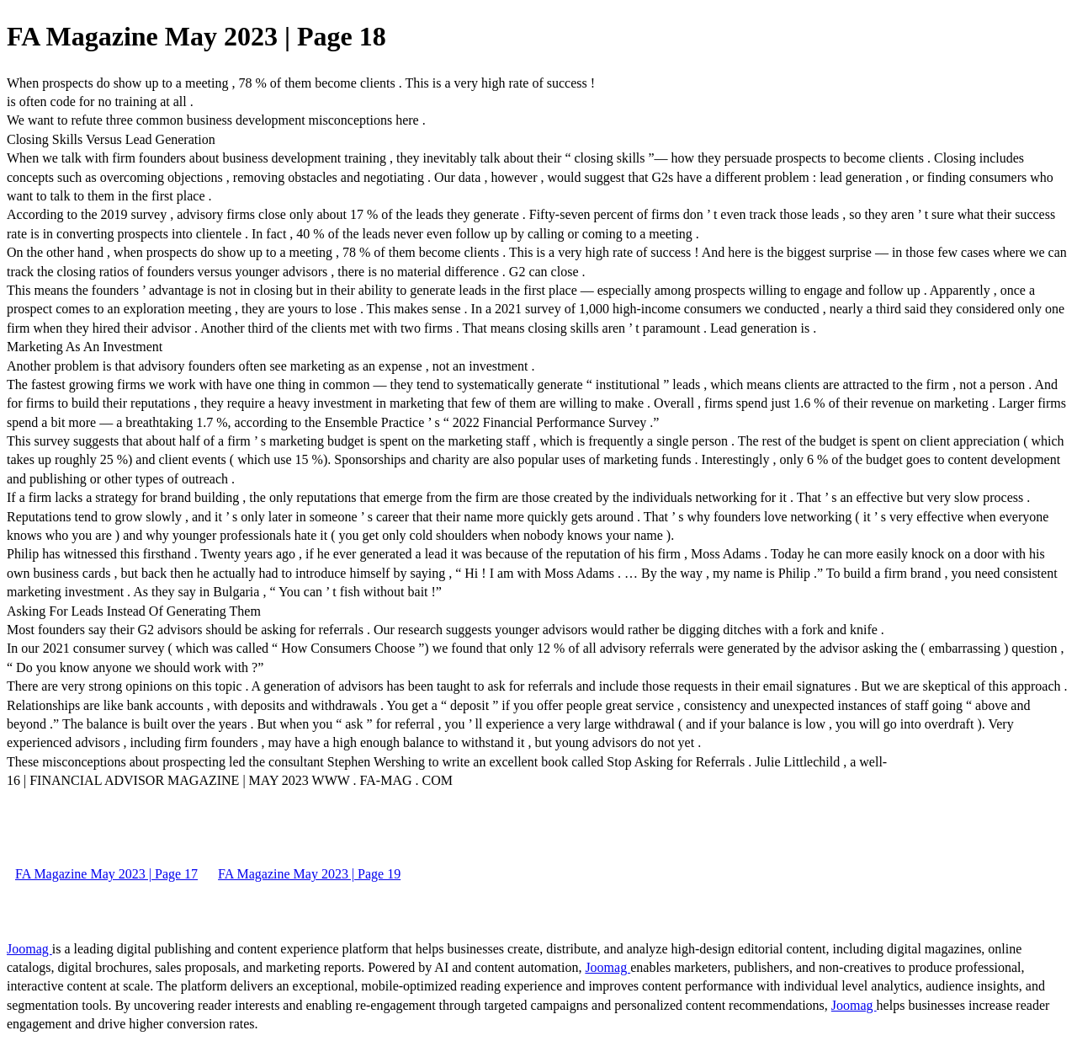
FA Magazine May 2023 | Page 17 (106, 874)
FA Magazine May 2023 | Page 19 (309, 874)
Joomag (29, 949)
